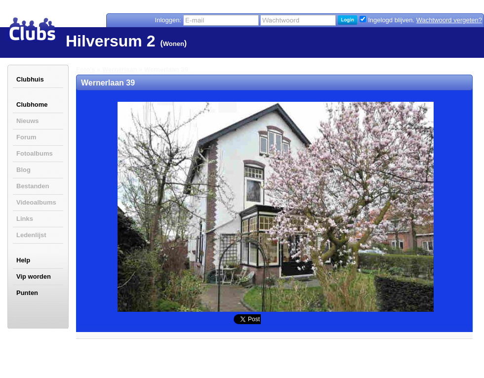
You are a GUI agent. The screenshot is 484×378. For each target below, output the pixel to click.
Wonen (173, 43)
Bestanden (32, 186)
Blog (23, 169)
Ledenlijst (31, 235)
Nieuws (27, 121)
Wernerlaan (119, 69)
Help (23, 260)
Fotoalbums (34, 153)
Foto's (85, 69)
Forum (26, 137)
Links (24, 218)
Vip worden (33, 276)
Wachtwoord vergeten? (449, 20)
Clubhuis (30, 79)
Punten (27, 292)
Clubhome (32, 104)
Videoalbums (36, 202)
